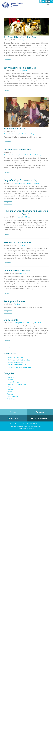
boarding (22, 273)
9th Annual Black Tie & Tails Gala (18, 357)
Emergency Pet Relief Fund (24, 323)
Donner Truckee (9, 134)
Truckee (37, 134)
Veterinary (37, 155)
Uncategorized (23, 40)
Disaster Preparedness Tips (17, 365)
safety (32, 134)
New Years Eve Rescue (15, 362)
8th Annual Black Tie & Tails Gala (18, 360)
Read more (7, 60)
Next (8, 348)
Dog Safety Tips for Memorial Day (19, 367)
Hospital (18, 134)
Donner (17, 183)
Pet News (25, 134)
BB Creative (30, 428)
